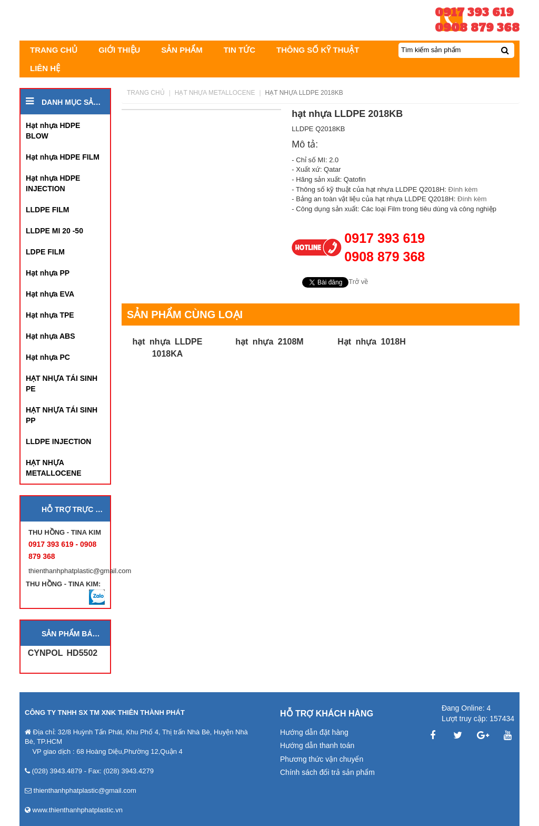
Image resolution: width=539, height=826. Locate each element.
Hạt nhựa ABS (50, 336)
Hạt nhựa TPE (50, 315)
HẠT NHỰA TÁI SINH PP (61, 415)
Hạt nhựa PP (47, 273)
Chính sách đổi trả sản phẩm (327, 772)
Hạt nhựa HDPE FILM (62, 157)
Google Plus (482, 735)
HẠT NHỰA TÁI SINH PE (61, 383)
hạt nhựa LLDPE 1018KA (168, 347)
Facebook (432, 735)
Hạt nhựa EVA (50, 294)
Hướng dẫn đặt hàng (314, 732)
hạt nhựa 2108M (269, 341)
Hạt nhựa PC (48, 357)
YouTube (507, 735)
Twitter (457, 735)
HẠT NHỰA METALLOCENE (54, 467)
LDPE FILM (45, 252)
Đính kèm (464, 189)
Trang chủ (146, 92)
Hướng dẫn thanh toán (317, 745)
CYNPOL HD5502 (63, 652)
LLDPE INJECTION (58, 441)
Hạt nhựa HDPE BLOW (53, 130)
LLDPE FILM (47, 209)
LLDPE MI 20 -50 (54, 231)
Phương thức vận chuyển (321, 759)
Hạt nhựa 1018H (371, 341)
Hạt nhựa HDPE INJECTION (53, 183)
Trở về (358, 282)
